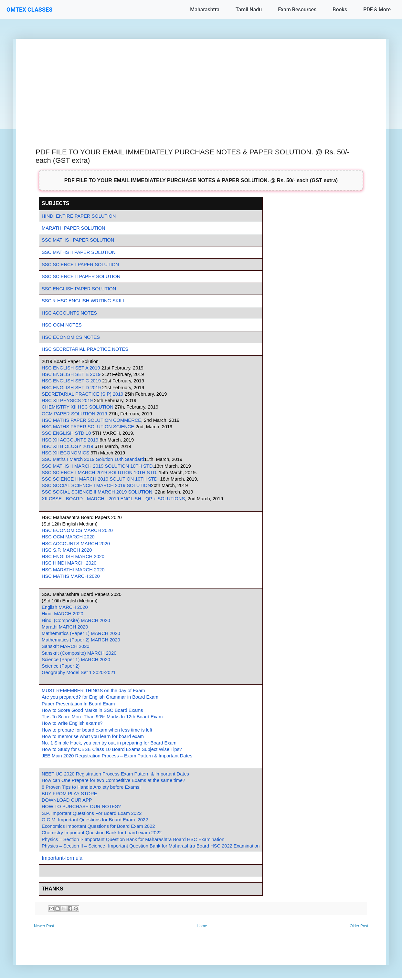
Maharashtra (204, 9)
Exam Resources (297, 9)
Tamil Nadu (249, 9)
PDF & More (377, 9)
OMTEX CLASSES (29, 9)
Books (340, 9)
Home (202, 926)
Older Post (359, 926)
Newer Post (44, 926)
